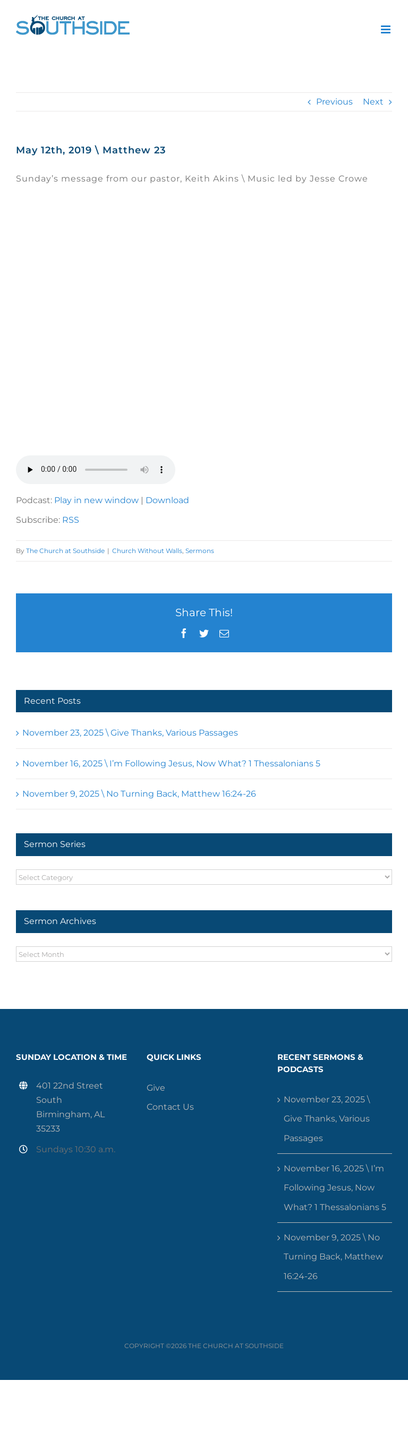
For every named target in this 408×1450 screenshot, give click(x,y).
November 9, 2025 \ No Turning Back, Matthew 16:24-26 (139, 794)
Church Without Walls (147, 551)
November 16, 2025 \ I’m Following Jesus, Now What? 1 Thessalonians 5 (171, 763)
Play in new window (96, 500)
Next (373, 102)
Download (167, 500)
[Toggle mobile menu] (386, 29)
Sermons (199, 551)
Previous (334, 102)
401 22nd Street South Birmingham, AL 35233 (70, 1107)
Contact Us (170, 1107)
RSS (70, 520)
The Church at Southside (65, 551)
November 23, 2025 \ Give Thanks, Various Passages (130, 733)
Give (156, 1088)
